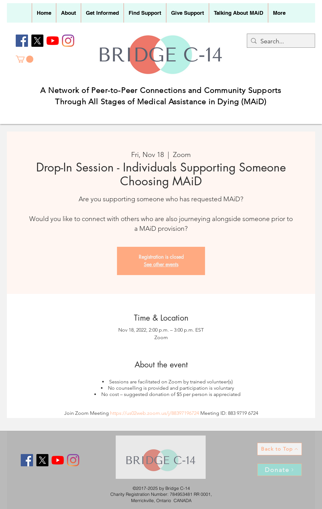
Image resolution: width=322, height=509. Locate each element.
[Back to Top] (279, 449)
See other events (161, 264)
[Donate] (279, 469)
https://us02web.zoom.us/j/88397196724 (154, 413)
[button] (68, 13)
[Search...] (281, 41)
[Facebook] (22, 41)
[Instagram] (68, 41)
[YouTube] (53, 41)
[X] (37, 41)
